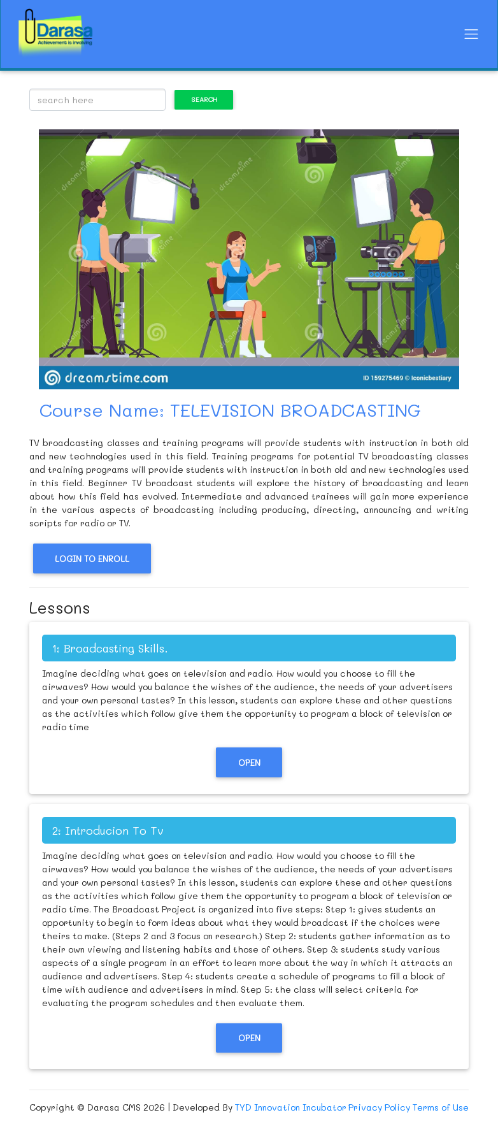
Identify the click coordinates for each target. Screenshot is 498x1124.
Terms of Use (441, 1107)
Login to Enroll (92, 558)
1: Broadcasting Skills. (110, 648)
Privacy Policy (379, 1107)
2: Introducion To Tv (108, 830)
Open (249, 762)
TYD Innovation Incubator (290, 1107)
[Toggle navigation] (471, 34)
